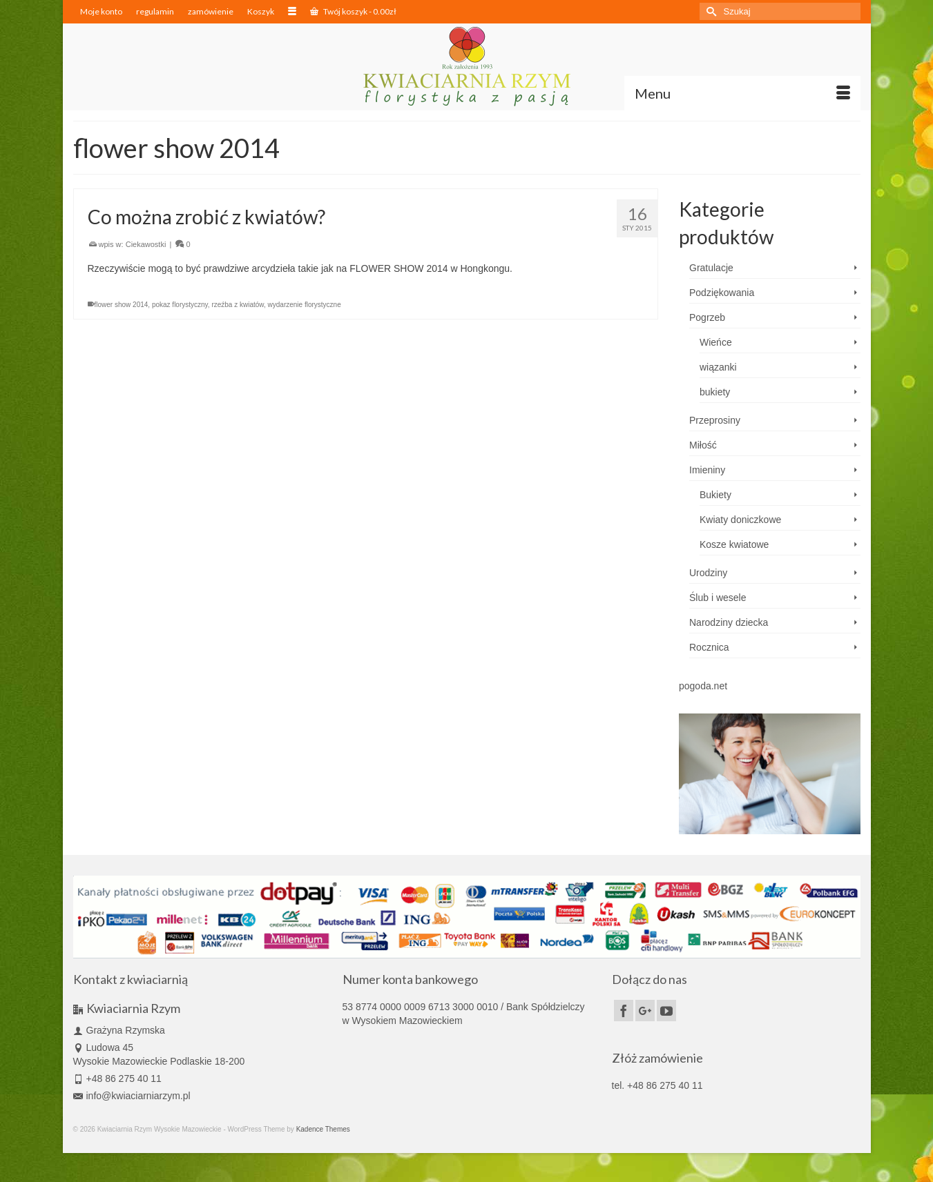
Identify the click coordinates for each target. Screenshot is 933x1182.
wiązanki (718, 367)
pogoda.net (703, 685)
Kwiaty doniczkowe (740, 519)
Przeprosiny (714, 420)
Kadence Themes (323, 1129)
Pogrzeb (707, 317)
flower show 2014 (121, 304)
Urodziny (708, 572)
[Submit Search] (710, 11)
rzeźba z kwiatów (237, 304)
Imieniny (707, 469)
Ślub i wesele (718, 597)
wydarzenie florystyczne (304, 304)
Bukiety (715, 494)
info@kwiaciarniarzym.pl (132, 1095)
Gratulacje (711, 267)
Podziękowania (721, 292)
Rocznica (709, 647)
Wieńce (716, 342)
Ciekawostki (146, 244)
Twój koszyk (353, 11)
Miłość (703, 445)
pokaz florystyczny (180, 304)
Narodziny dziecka (728, 622)
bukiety (715, 391)
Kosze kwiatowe (734, 544)
